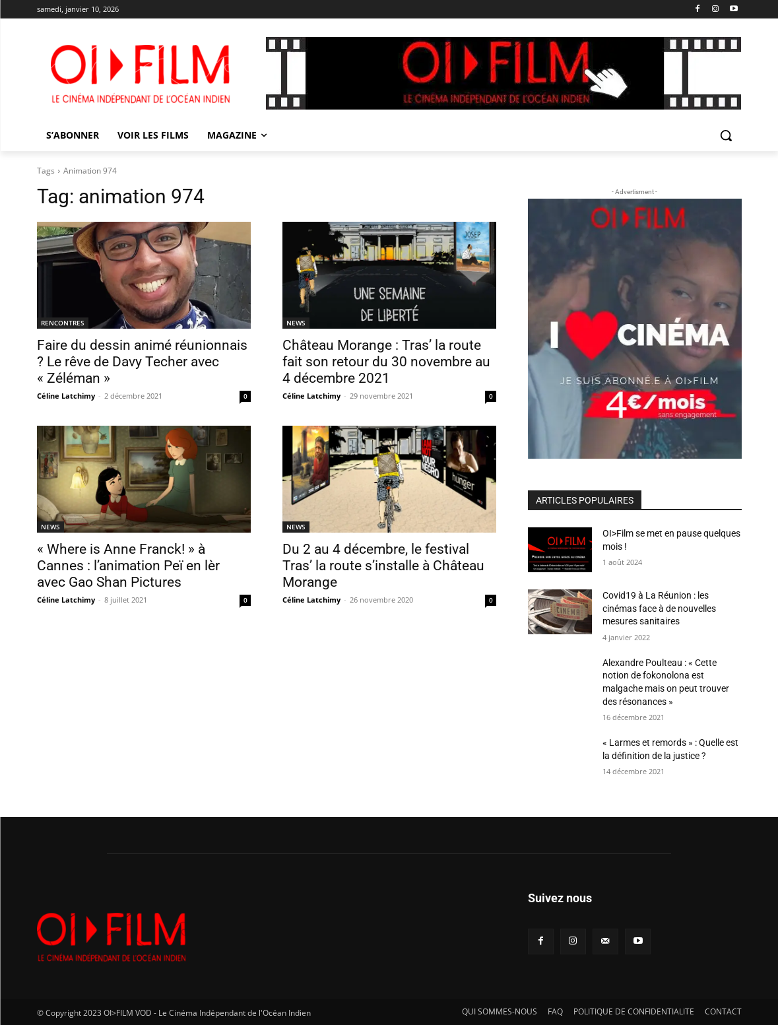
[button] (726, 135)
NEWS (296, 322)
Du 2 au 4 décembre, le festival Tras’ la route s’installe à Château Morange (383, 565)
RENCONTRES (62, 322)
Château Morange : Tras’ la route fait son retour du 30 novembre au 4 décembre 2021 (386, 361)
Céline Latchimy (66, 396)
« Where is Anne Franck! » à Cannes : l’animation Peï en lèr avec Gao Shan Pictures (128, 565)
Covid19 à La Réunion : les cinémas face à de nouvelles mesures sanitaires (659, 608)
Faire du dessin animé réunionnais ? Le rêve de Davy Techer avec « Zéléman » (142, 361)
